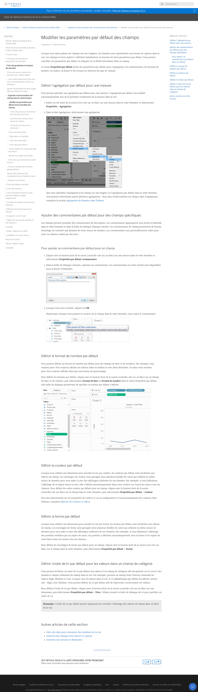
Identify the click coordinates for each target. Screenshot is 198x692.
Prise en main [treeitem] (11, 55)
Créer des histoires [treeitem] (14, 189)
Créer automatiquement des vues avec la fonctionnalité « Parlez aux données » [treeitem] (21, 82)
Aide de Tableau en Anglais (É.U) (129, 10)
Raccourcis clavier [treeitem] (13, 239)
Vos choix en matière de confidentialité (167, 685)
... (64, 28)
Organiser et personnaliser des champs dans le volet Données (93, 28)
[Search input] (179, 4)
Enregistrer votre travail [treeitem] (16, 216)
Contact (116, 685)
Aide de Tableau (12, 28)
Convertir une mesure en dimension (64, 639)
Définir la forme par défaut (182, 80)
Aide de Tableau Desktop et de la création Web (41, 28)
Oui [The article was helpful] (147, 662)
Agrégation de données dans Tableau (85, 200)
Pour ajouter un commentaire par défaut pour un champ (182, 59)
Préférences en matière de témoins (136, 685)
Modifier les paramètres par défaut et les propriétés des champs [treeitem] (20, 105)
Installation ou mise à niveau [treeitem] (17, 235)
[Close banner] (194, 10)
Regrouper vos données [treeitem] (19, 136)
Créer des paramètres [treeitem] (18, 145)
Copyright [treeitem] (10, 248)
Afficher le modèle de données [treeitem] (21, 156)
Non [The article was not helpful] (156, 662)
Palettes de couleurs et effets (75, 501)
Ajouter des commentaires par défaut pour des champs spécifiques (181, 50)
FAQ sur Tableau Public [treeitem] (15, 244)
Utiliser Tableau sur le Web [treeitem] (16, 231)
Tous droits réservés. (54, 690)
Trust (107, 685)
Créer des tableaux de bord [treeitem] (17, 184)
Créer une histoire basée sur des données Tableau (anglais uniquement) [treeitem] (19, 195)
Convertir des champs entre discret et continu (69, 636)
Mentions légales (19, 685)
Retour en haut (101, 650)
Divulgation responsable (92, 685)
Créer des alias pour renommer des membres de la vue (73, 632)
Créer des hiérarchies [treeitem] (17, 132)
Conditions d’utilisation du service (41, 685)
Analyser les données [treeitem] (16, 180)
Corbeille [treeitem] (9, 227)
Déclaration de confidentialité (69, 685)
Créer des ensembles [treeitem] (18, 141)
